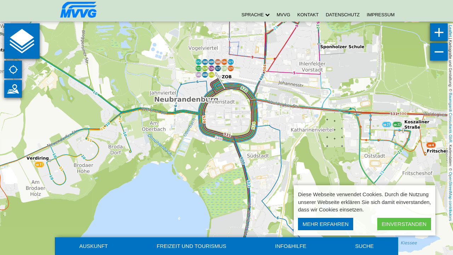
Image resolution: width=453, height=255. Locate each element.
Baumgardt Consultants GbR (450, 118)
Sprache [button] (255, 14)
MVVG (283, 14)
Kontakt (308, 14)
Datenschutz (343, 14)
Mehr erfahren (326, 224)
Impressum (381, 14)
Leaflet (450, 31)
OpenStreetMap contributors (450, 196)
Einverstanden (404, 224)
